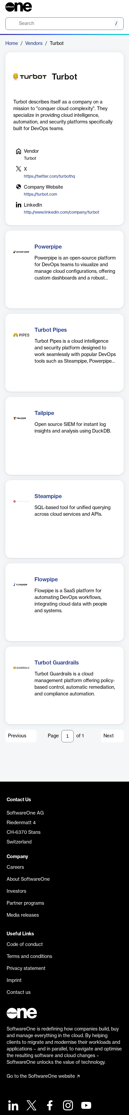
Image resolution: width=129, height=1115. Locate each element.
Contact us (19, 992)
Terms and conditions (29, 956)
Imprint (14, 980)
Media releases (23, 915)
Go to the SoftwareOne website (43, 1076)
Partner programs (25, 903)
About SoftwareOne (28, 879)
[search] (64, 23)
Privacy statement (26, 968)
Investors (16, 891)
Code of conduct (25, 944)
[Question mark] (114, 7)
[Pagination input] (67, 736)
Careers (15, 867)
